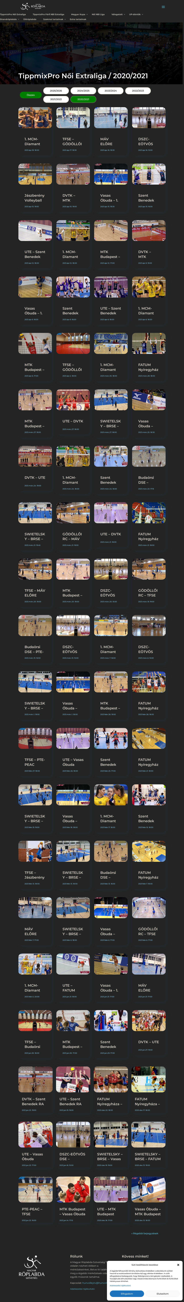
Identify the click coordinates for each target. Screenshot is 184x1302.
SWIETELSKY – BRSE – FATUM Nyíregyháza (148, 1159)
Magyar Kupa (78, 14)
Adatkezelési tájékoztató (120, 1285)
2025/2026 (56, 90)
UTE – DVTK (73, 421)
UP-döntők (135, 14)
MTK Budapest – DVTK (110, 257)
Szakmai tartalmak (53, 19)
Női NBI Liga (98, 14)
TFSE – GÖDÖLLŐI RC (72, 144)
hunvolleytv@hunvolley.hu (97, 1283)
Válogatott (117, 14)
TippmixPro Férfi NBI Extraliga (48, 14)
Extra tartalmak (78, 19)
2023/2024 (111, 90)
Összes (31, 95)
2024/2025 (83, 90)
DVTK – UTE (35, 477)
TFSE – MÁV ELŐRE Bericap (35, 595)
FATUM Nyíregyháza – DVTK (148, 708)
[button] (178, 1264)
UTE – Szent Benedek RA (35, 257)
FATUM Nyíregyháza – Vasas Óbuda (109, 1104)
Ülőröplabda (29, 19)
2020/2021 (83, 99)
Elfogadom (127, 1293)
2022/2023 (138, 90)
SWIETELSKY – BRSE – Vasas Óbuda (110, 1159)
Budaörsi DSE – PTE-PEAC (34, 652)
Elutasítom (163, 1293)
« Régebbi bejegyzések (144, 1233)
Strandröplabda (8, 19)
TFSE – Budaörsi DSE (32, 1047)
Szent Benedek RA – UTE (146, 200)
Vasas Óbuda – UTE (70, 708)
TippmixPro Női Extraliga (13, 14)
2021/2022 (56, 99)
